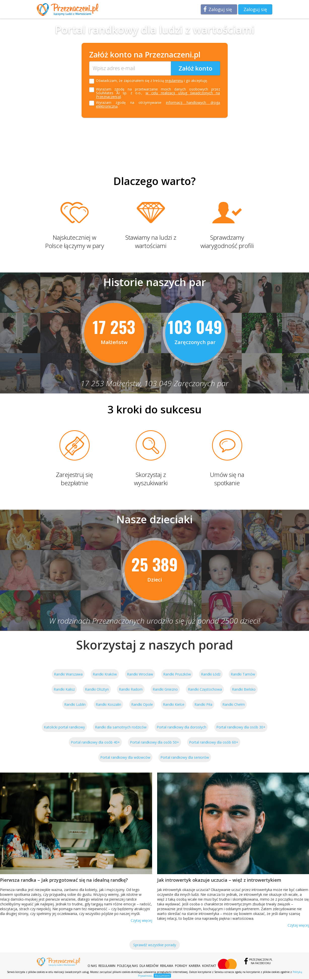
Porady (181, 966)
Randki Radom (131, 689)
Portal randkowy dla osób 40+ (95, 742)
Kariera (194, 966)
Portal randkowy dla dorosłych (181, 727)
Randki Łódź (211, 674)
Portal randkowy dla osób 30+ (240, 727)
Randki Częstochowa (205, 689)
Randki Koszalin (108, 704)
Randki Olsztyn (97, 689)
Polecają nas (127, 966)
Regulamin (106, 966)
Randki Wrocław (140, 674)
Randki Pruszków (177, 674)
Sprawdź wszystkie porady (154, 944)
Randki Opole (142, 704)
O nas (92, 966)
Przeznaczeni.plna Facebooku (260, 961)
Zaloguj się (220, 9)
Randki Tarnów (243, 674)
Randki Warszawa (68, 674)
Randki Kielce (173, 704)
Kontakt (209, 966)
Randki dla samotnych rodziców (121, 727)
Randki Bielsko (244, 689)
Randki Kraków (105, 674)
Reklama (166, 966)
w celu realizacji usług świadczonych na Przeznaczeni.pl (158, 94)
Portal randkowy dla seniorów (184, 757)
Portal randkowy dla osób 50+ (154, 742)
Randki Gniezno (165, 689)
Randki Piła (203, 704)
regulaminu (174, 80)
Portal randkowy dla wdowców (125, 757)
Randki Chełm (233, 704)
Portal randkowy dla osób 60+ (213, 742)
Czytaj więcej (141, 920)
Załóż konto (195, 68)
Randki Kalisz (64, 689)
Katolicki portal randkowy (64, 727)
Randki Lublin (75, 704)
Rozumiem (162, 975)
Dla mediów (149, 966)
